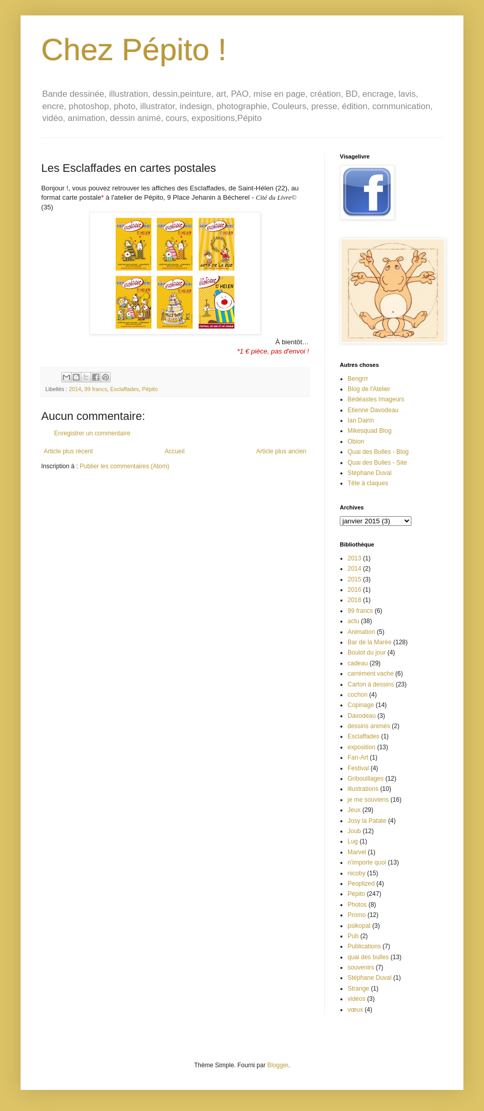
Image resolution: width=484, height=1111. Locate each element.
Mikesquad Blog (369, 430)
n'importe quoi (367, 862)
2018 (354, 600)
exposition (361, 747)
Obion (356, 441)
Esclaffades (124, 389)
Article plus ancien (281, 451)
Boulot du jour (367, 652)
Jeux (354, 810)
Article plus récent (68, 451)
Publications (364, 946)
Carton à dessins (371, 684)
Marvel (357, 852)
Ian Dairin (361, 420)
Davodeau (362, 715)
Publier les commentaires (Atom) (124, 466)
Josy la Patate (367, 820)
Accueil (175, 451)
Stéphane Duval (369, 473)
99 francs (95, 389)
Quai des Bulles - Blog (378, 451)
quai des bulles (368, 957)
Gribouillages (366, 778)
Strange (358, 988)
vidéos (357, 998)
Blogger (277, 1065)
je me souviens (368, 799)
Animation (361, 632)
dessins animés (369, 726)
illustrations (363, 788)
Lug (353, 841)
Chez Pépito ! (134, 49)
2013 (354, 558)
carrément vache (370, 673)
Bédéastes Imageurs (376, 399)
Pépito (150, 389)
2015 (354, 579)
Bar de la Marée (369, 642)
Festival (358, 768)
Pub (353, 936)
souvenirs (361, 967)
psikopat (359, 925)
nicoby (357, 873)
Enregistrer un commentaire (92, 433)
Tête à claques (368, 483)
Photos (357, 904)
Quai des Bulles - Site (377, 462)
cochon (358, 694)
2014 (75, 389)
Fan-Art (358, 757)
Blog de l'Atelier (369, 389)
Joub (354, 831)
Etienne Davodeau (373, 410)
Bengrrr (358, 378)
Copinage (361, 705)
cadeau (358, 663)
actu (353, 621)
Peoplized (361, 883)
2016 (354, 589)
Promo (357, 915)
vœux (355, 1009)
